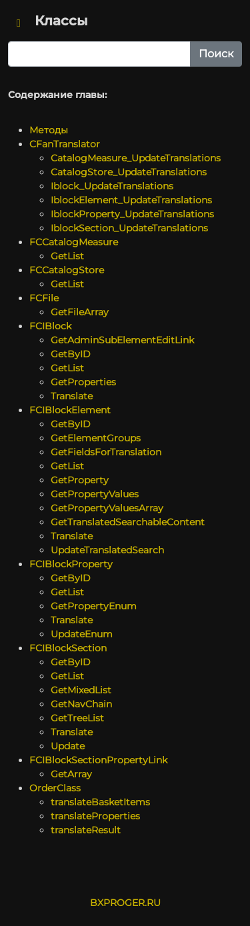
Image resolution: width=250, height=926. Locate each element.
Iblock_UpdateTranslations (112, 186)
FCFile (44, 298)
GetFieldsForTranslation (106, 452)
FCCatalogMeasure (73, 242)
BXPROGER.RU (125, 903)
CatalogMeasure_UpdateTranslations (136, 158)
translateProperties (95, 816)
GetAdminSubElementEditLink (122, 340)
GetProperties (83, 382)
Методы (48, 130)
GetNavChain (81, 704)
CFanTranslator (64, 144)
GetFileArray (80, 312)
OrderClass (55, 788)
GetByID (71, 354)
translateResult (86, 830)
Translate (72, 396)
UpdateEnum (82, 634)
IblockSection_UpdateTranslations (129, 228)
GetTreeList (77, 718)
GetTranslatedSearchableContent (128, 522)
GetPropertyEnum (94, 606)
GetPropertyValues (95, 494)
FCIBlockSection (68, 648)
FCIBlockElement (70, 410)
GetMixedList (81, 690)
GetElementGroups (96, 438)
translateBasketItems (100, 802)
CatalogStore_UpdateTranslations (129, 172)
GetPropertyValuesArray (107, 508)
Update (68, 746)
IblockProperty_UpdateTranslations (132, 214)
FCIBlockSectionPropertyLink (98, 760)
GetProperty (80, 480)
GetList (67, 256)
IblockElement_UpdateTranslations (131, 200)
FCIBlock (50, 326)
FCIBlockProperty (71, 564)
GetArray (71, 774)
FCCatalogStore (66, 270)
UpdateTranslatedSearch (107, 550)
